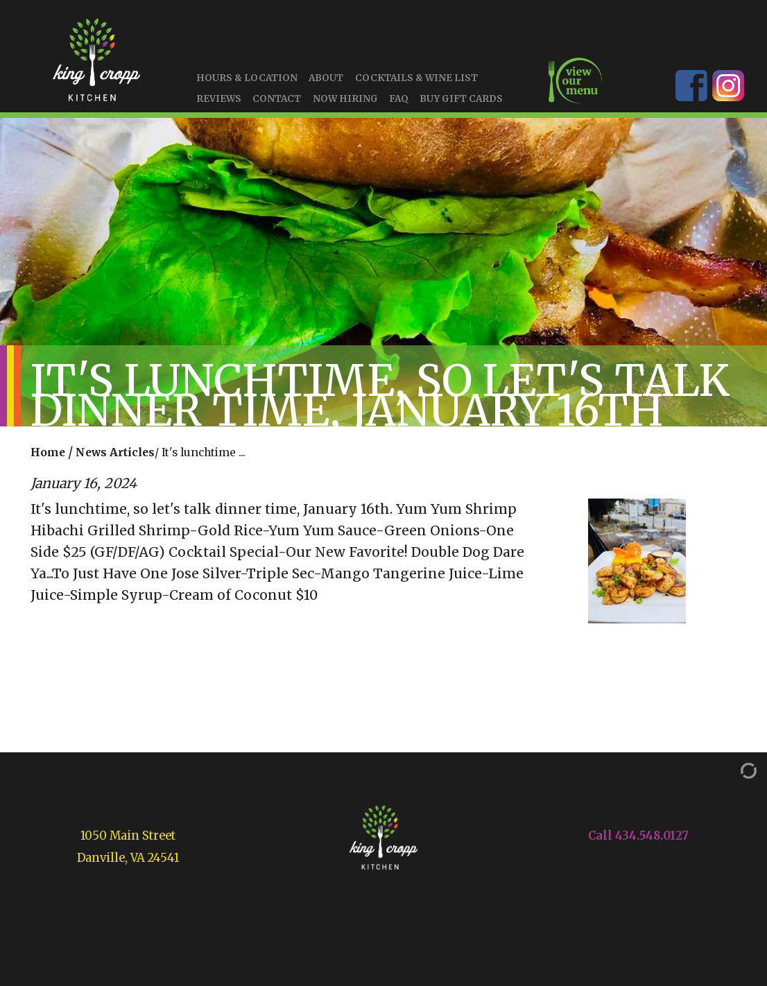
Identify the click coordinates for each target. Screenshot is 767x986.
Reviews (218, 99)
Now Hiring (345, 99)
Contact (276, 99)
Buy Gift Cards (461, 99)
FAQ (398, 99)
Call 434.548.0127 (638, 836)
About (326, 78)
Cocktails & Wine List (416, 78)
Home (48, 452)
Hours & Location (247, 78)
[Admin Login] (734, 770)
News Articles (115, 452)
